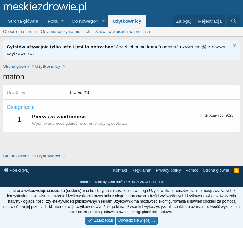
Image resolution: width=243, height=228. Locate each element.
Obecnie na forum (19, 31)
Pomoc (191, 170)
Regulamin (141, 170)
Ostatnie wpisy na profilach (65, 31)
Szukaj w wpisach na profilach (122, 31)
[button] (62, 21)
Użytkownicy (127, 21)
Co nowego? (85, 21)
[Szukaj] (233, 21)
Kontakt (120, 170)
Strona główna (23, 21)
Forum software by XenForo (121, 182)
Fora (53, 21)
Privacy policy (168, 170)
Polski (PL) (16, 170)
